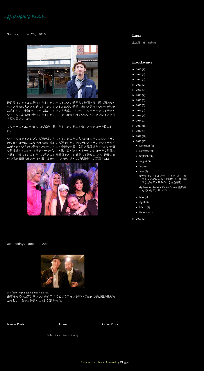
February (144, 212)
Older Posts (110, 324)
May (142, 197)
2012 (139, 130)
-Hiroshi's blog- (25, 16)
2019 (139, 95)
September (145, 155)
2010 (139, 141)
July (141, 166)
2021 (139, 84)
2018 (139, 100)
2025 (139, 69)
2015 (139, 115)
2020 (139, 89)
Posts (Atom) (70, 335)
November (145, 150)
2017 (139, 105)
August (143, 161)
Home (63, 324)
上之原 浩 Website (144, 42)
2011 (139, 136)
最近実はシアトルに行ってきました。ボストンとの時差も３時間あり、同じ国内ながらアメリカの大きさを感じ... (163, 179)
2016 (139, 110)
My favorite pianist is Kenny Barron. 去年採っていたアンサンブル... (162, 189)
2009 (139, 218)
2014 (139, 120)
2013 (139, 125)
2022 (139, 79)
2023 (139, 74)
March (143, 207)
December (145, 145)
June (142, 171)
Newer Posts (15, 324)
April (142, 202)
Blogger (124, 362)
